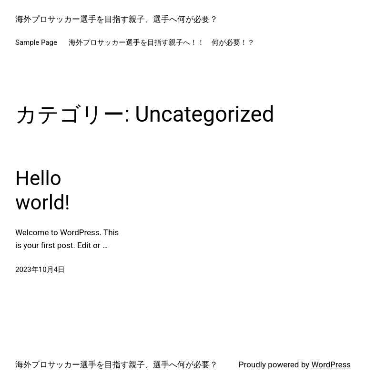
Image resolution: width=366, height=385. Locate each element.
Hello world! (42, 190)
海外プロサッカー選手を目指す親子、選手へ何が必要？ (116, 19)
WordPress (331, 364)
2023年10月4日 (40, 269)
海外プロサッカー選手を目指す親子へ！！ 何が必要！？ (161, 42)
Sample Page (36, 42)
